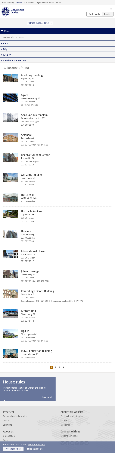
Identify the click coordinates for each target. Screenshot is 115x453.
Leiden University (7, 2)
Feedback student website (72, 416)
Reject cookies (36, 448)
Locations (7, 424)
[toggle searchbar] (111, 8)
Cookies (64, 420)
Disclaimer (65, 424)
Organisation (9, 436)
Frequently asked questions (15, 416)
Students (19, 2)
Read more (46, 397)
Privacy (6, 440)
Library (58, 2)
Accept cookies (13, 448)
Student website (7, 37)
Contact (6, 420)
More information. (36, 444)
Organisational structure (45, 2)
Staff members (29, 2)
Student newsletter (69, 436)
